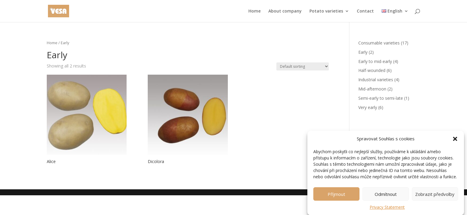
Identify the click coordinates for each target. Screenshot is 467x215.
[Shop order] (302, 66)
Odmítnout (386, 196)
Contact (365, 11)
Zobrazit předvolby (434, 196)
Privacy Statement (387, 209)
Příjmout (336, 196)
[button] (455, 141)
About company (285, 11)
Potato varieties (326, 11)
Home (254, 11)
